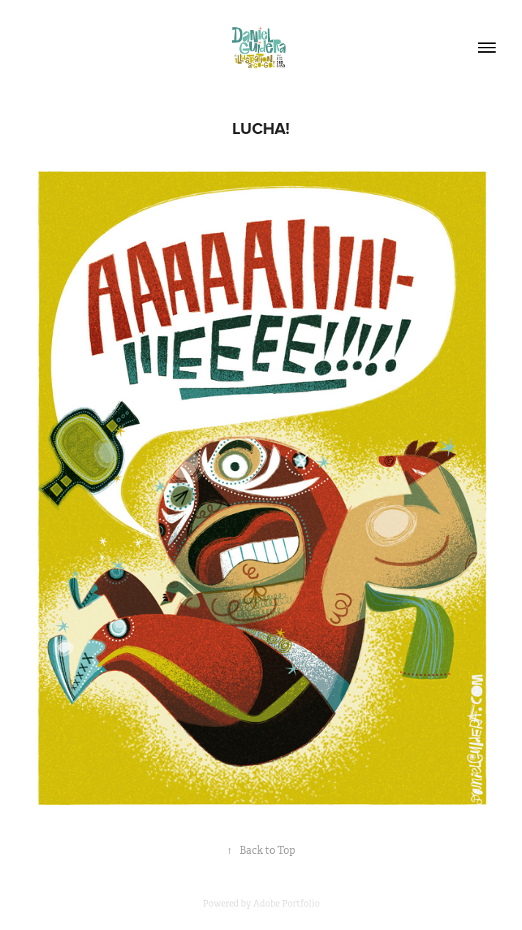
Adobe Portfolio (286, 903)
